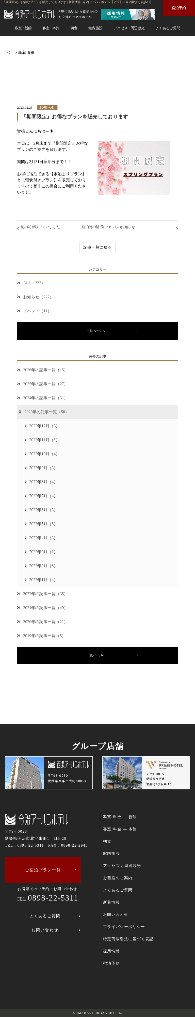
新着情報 (111, 902)
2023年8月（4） (41, 482)
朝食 (73, 28)
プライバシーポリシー (124, 926)
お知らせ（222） (35, 297)
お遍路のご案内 (118, 878)
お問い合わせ (44, 930)
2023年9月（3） (41, 468)
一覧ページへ (96, 331)
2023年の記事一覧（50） (43, 412)
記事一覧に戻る (97, 247)
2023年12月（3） (42, 426)
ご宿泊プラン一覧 (43, 870)
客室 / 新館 (23, 28)
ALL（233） (31, 283)
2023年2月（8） (41, 566)
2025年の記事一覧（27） (42, 384)
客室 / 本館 (50, 28)
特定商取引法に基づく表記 (128, 939)
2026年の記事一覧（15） (42, 370)
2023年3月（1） (41, 552)
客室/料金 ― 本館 (120, 829)
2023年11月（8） (42, 440)
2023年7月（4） (41, 496)
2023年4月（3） (41, 538)
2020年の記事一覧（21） (42, 622)
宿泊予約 (179, 8)
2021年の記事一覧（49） (42, 608)
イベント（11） (34, 311)
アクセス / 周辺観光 (129, 28)
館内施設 (95, 28)
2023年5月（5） (41, 524)
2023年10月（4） (42, 454)
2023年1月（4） (41, 580)
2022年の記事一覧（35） (42, 594)
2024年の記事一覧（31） (42, 398)
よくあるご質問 (167, 28)
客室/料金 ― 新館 (120, 817)
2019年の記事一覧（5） (41, 635)
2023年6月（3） (41, 510)
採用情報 (111, 951)
